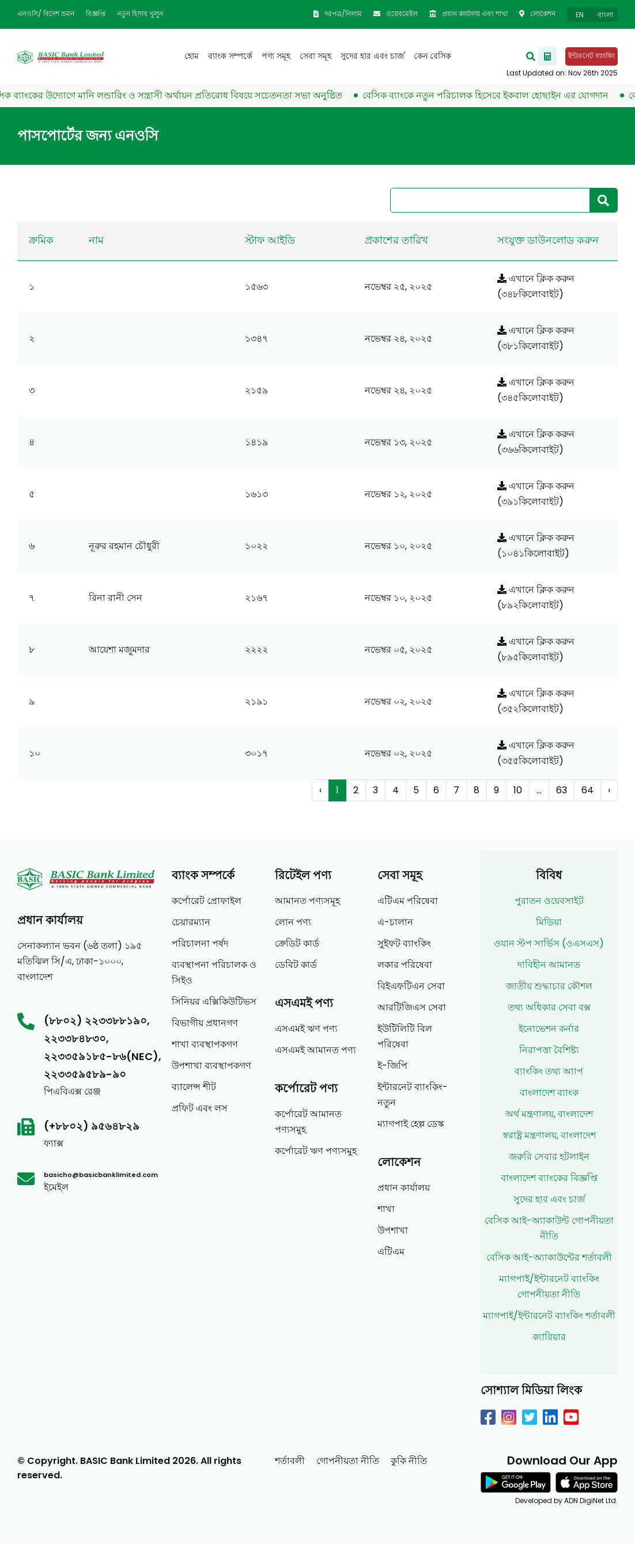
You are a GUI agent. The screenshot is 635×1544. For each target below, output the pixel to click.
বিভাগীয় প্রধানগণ (205, 1023)
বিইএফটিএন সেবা (411, 986)
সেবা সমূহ (315, 56)
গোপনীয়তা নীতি (347, 1460)
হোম (191, 56)
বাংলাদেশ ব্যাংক (549, 1092)
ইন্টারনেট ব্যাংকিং (591, 55)
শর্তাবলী (290, 1460)
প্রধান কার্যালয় (403, 1187)
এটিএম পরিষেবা (407, 900)
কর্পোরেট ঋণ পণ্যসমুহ (316, 1150)
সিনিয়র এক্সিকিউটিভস (214, 1001)
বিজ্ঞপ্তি (95, 13)
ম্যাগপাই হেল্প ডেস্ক (410, 1123)
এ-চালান (395, 922)
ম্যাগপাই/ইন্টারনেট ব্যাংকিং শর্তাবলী (549, 1315)
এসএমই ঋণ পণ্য (306, 1028)
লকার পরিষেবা (404, 964)
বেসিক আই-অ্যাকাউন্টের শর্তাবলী (549, 1257)
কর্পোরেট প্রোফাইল (206, 900)
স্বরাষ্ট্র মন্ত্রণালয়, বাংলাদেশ (549, 1135)
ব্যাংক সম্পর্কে (230, 56)
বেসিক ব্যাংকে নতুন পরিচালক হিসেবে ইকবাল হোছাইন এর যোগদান (492, 95)
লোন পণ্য (293, 922)
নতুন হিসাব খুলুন (140, 13)
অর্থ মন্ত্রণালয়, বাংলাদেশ (549, 1114)
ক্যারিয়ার (549, 1337)
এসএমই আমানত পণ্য (315, 1050)
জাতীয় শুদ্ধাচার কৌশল (549, 986)
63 (561, 790)
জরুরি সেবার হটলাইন (549, 1156)
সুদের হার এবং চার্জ (373, 56)
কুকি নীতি (409, 1460)
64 (587, 790)
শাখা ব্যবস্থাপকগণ (205, 1044)
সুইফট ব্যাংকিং (404, 943)
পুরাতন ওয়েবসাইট (549, 900)
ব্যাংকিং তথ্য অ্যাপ (549, 1071)
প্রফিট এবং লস (200, 1108)
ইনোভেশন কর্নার (549, 1028)
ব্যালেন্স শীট (194, 1086)
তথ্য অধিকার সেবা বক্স (549, 1007)
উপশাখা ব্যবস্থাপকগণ (211, 1065)
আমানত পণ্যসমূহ (307, 900)
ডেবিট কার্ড (296, 964)
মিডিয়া (549, 922)
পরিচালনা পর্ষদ (200, 943)
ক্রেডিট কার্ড (297, 943)
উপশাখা (392, 1230)
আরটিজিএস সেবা (411, 1007)
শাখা (386, 1209)
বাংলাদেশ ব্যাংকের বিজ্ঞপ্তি (549, 1178)
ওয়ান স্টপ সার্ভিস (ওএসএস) (549, 943)
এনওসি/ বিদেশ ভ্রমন (45, 13)
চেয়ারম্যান (191, 922)
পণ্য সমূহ (276, 56)
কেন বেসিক (432, 56)
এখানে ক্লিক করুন (535, 278)
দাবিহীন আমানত (548, 964)
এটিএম (391, 1251)
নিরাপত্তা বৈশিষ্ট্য (549, 1050)
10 (517, 790)
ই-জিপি (392, 1065)
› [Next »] (609, 790)
